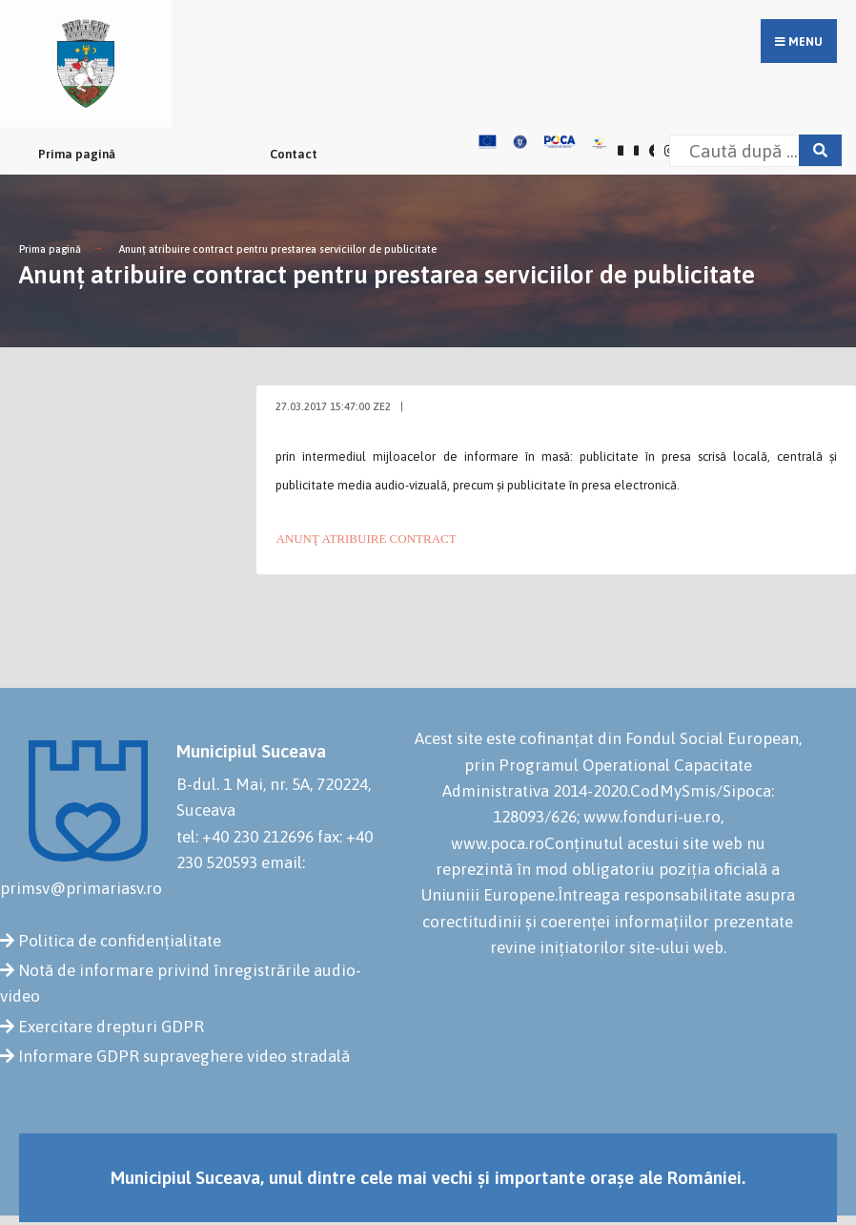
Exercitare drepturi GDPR (111, 1026)
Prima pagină (76, 154)
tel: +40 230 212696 (245, 836)
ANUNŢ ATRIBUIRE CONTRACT (365, 538)
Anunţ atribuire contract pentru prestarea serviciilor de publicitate (278, 249)
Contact (293, 154)
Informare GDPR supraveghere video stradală (184, 1056)
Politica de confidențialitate (119, 940)
